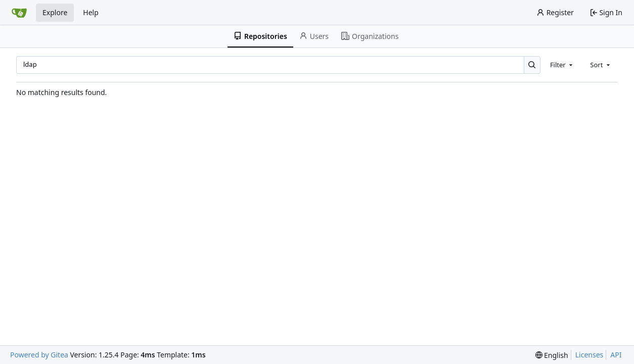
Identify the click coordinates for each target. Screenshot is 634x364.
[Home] (19, 13)
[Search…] (532, 65)
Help (91, 12)
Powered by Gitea (39, 354)
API (615, 354)
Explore (54, 12)
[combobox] (562, 64)
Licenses (589, 354)
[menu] (551, 355)
